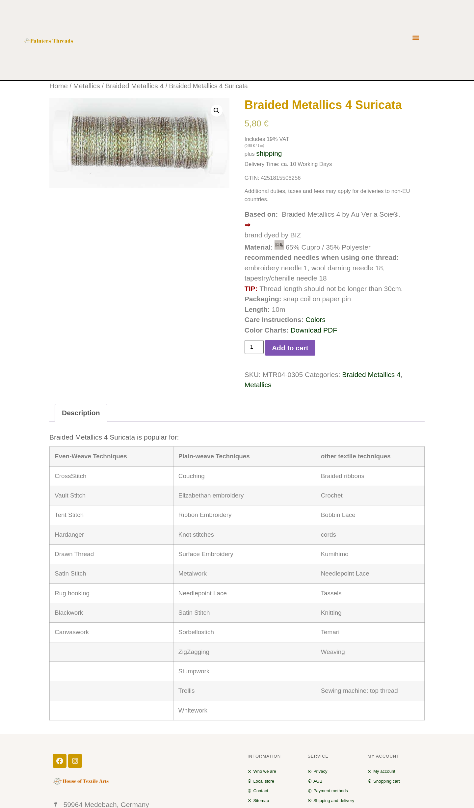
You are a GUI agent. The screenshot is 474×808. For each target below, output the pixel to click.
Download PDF (314, 330)
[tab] (81, 413)
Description (81, 413)
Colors (315, 319)
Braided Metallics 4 (134, 86)
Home (58, 86)
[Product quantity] (254, 347)
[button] (416, 37)
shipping (269, 153)
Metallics (86, 86)
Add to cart (290, 348)
